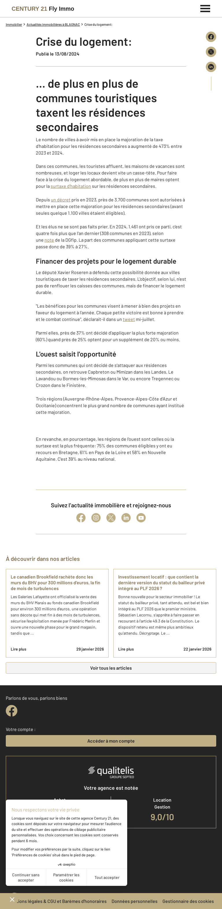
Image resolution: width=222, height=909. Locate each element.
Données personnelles (135, 901)
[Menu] (205, 7)
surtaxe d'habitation (71, 186)
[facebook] (11, 711)
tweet (129, 319)
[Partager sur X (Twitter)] (211, 52)
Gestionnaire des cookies (188, 901)
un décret (61, 199)
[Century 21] (43, 8)
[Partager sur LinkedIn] (211, 67)
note (49, 240)
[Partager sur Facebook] (211, 37)
